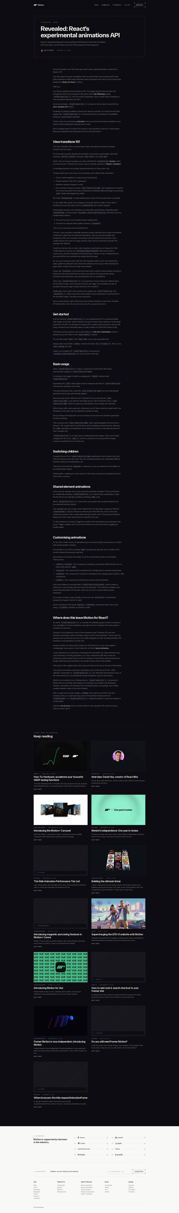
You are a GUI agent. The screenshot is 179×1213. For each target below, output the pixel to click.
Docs (97, 5)
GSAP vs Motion (86, 1194)
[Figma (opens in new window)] (128, 1149)
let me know (65, 706)
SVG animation (86, 1189)
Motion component (87, 1192)
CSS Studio (61, 1185)
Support (36, 1196)
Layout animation (87, 1187)
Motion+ (139, 5)
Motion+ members (113, 164)
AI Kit (127, 5)
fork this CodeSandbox (102, 332)
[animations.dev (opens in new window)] (91, 1149)
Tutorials (117, 5)
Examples (105, 5)
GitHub (131, 1187)
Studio (36, 1194)
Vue (106, 1189)
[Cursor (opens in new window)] (128, 1137)
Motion (59, 1187)
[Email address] (120, 1171)
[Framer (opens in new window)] (91, 1137)
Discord (131, 1185)
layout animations (102, 648)
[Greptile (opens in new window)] (128, 1155)
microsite (80, 121)
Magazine (47, 22)
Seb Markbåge (99, 94)
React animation (86, 1185)
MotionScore (61, 1192)
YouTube (131, 1192)
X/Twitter (132, 1189)
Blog (35, 1185)
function (112, 161)
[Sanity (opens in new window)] (91, 1155)
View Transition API (60, 107)
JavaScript (108, 1185)
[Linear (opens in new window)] (91, 1143)
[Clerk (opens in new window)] (128, 1143)
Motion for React (68, 82)
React (107, 1187)
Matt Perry (49, 50)
